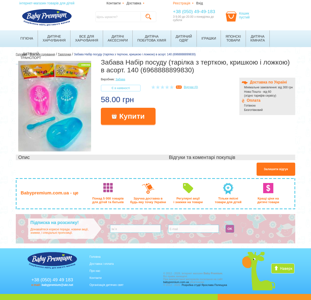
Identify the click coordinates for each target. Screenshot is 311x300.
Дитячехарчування (54, 38)
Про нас (94, 271)
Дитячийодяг (184, 38)
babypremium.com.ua (176, 282)
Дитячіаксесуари (118, 38)
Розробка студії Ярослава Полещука (204, 284)
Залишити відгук (276, 169)
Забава (120, 79)
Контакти (113, 3)
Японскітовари (233, 38)
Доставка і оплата (101, 264)
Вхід (199, 3)
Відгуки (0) (191, 87)
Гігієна (26, 38)
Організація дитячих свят (106, 285)
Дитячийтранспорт (30, 56)
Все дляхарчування (86, 38)
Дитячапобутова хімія (151, 38)
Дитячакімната (258, 38)
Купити (128, 116)
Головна (95, 256)
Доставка (134, 3)
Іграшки (208, 38)
